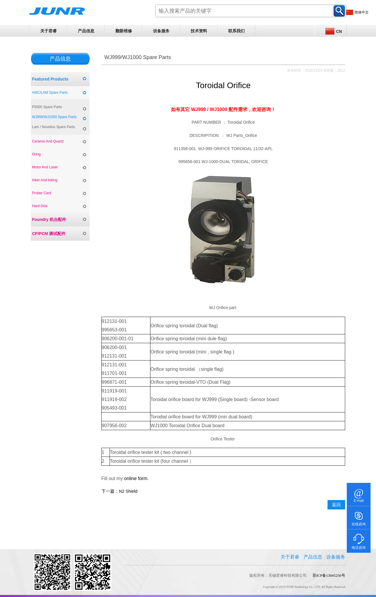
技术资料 (199, 30)
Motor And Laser (45, 167)
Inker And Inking (44, 180)
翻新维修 (123, 30)
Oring (36, 154)
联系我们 (236, 30)
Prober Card (41, 193)
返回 (336, 504)
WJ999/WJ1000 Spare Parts (54, 117)
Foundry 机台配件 (49, 219)
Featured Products (50, 79)
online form (135, 478)
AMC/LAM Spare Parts (50, 92)
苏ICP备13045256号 (329, 575)
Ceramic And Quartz (48, 141)
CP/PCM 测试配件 (49, 233)
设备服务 (161, 30)
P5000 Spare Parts (47, 107)
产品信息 (86, 30)
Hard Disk (40, 206)
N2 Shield (128, 491)
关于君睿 (48, 30)
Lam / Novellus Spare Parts (53, 127)
